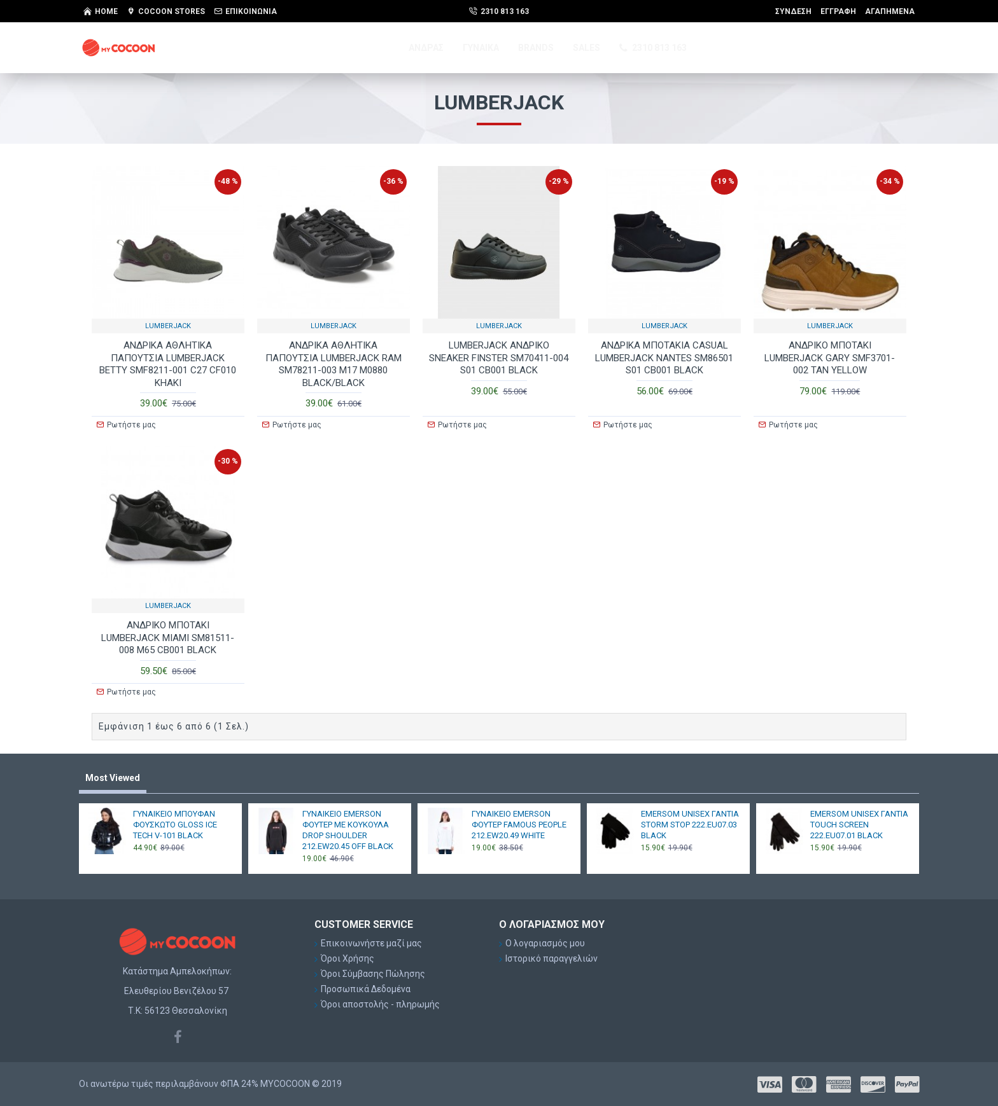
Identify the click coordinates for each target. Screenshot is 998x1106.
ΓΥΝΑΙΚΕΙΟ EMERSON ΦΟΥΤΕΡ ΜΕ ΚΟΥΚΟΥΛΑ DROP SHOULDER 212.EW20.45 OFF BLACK (347, 830)
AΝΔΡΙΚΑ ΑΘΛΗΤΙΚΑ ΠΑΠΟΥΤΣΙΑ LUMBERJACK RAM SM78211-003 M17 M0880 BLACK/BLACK (333, 364)
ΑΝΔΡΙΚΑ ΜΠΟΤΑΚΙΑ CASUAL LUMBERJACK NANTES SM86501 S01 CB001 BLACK (664, 358)
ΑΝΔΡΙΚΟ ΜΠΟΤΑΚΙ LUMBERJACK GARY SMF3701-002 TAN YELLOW (829, 358)
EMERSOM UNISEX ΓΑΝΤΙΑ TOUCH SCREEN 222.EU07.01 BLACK (859, 824)
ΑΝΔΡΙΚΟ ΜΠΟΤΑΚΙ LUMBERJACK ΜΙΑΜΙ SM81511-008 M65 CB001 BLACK (167, 637)
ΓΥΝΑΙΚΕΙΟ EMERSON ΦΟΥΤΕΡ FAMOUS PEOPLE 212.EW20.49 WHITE (519, 824)
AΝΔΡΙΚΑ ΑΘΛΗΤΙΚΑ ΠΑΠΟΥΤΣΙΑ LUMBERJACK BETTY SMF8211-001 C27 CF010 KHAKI (167, 364)
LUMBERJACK (168, 326)
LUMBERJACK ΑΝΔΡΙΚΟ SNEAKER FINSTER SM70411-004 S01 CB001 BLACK (498, 358)
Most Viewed (112, 778)
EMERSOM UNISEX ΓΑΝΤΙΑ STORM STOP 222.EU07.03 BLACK (690, 824)
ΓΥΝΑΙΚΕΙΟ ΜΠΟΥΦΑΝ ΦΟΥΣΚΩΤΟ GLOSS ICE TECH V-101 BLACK (175, 824)
